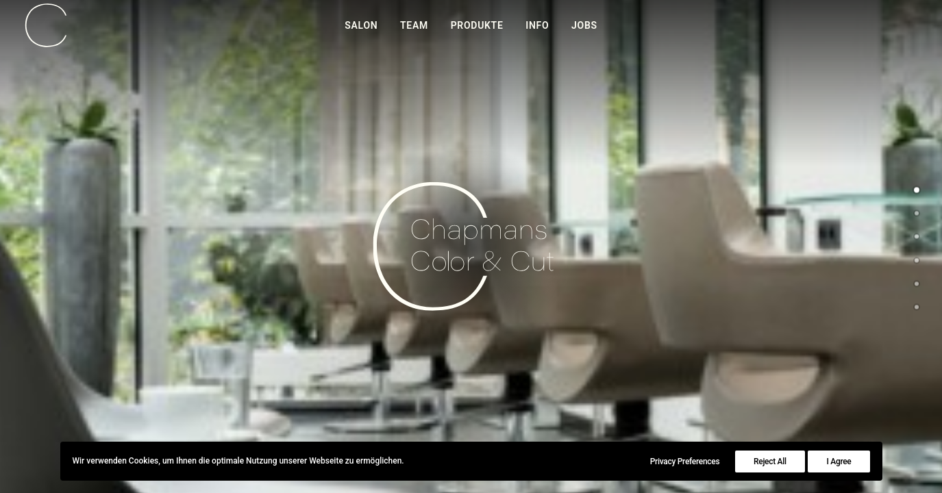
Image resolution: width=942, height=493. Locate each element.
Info (537, 25)
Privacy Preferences (685, 461)
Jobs (584, 25)
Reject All (770, 461)
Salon (361, 25)
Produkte (477, 25)
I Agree (838, 461)
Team (414, 25)
